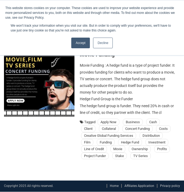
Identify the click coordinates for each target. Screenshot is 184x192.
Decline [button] (103, 43)
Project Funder (95, 156)
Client (88, 129)
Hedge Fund (130, 142)
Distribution (151, 136)
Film (87, 142)
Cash (153, 122)
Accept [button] (81, 43)
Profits (162, 149)
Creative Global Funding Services (108, 136)
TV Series (140, 156)
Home (114, 186)
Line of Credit (94, 149)
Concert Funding (137, 129)
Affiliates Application (139, 186)
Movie (117, 149)
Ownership (140, 149)
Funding (106, 142)
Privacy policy (170, 186)
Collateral (109, 129)
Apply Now (108, 122)
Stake (119, 156)
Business (133, 122)
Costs (163, 129)
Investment (156, 142)
